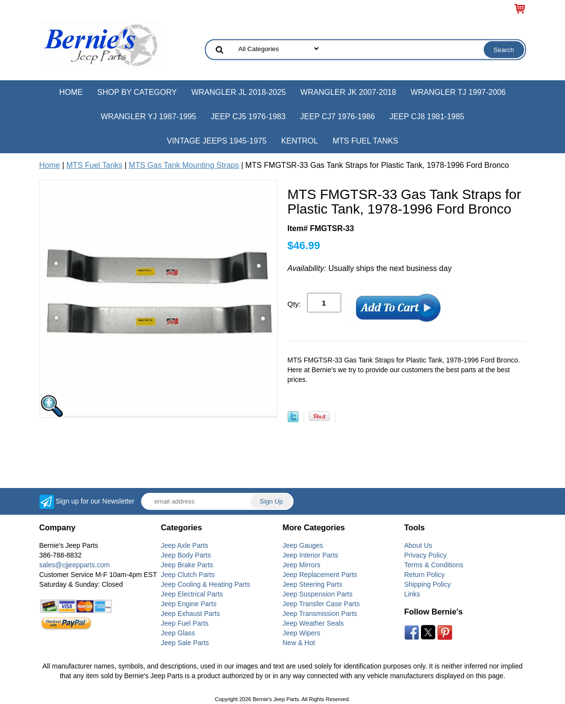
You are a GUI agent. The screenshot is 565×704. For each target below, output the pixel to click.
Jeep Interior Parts (310, 555)
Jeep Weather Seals (313, 623)
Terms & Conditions (433, 565)
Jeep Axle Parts (184, 545)
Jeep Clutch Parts (188, 574)
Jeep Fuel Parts (185, 623)
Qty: (294, 304)
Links (412, 594)
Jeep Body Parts (186, 555)
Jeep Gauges (303, 545)
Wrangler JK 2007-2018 (348, 92)
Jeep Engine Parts (189, 604)
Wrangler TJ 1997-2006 (458, 92)
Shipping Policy (427, 584)
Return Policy (424, 574)
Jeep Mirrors (302, 565)
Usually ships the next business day (370, 268)
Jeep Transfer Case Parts (321, 604)
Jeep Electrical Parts (192, 594)
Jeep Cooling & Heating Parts (206, 584)
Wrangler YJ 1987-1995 (148, 116)
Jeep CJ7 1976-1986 (337, 116)
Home (71, 92)
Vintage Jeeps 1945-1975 (217, 141)
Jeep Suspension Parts (318, 594)
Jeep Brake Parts (187, 565)
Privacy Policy (425, 555)
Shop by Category (137, 92)
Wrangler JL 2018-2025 (238, 92)
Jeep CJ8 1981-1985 (426, 116)
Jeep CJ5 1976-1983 (248, 116)
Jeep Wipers (302, 633)
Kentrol (299, 141)
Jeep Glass (178, 633)
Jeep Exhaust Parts (190, 613)
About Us (418, 545)
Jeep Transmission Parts (320, 613)
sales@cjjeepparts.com (74, 565)
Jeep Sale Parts (185, 643)
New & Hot (299, 643)
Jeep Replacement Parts (320, 574)
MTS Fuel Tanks (365, 141)
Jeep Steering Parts (313, 584)
